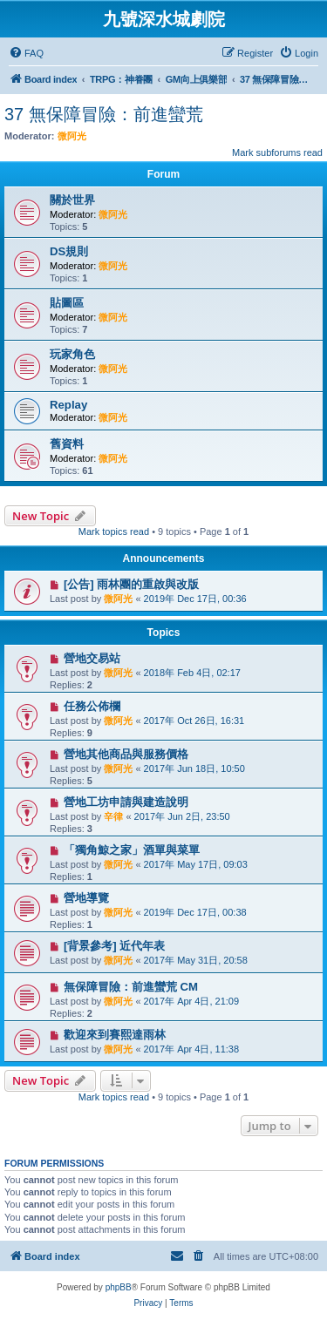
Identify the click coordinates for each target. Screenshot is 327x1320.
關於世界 (72, 199)
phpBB (119, 1287)
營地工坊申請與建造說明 (126, 802)
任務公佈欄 (92, 706)
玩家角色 (72, 354)
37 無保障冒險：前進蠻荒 (103, 114)
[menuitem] (26, 53)
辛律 (113, 816)
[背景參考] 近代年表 (114, 945)
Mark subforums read (277, 152)
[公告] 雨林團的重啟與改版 (131, 584)
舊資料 (67, 443)
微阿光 (72, 136)
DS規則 (69, 251)
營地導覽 (86, 897)
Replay (68, 404)
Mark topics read (113, 531)
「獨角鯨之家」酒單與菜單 (132, 849)
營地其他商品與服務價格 (126, 754)
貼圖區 (67, 302)
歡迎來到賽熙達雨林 (115, 1034)
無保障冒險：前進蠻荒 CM (131, 986)
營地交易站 (92, 658)
